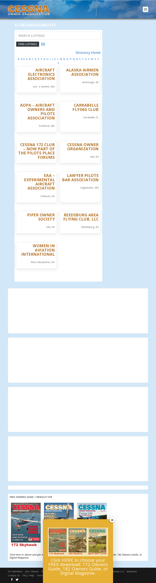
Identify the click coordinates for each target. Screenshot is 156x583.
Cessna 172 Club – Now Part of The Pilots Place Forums (36, 151)
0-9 (23, 59)
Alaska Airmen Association (82, 72)
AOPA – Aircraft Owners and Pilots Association (37, 111)
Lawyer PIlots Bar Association (80, 177)
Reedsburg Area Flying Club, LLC (81, 217)
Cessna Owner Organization (83, 146)
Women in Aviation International (38, 250)
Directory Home (88, 53)
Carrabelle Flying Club (85, 107)
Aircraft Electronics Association (41, 74)
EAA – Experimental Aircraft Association (39, 182)
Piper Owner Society (41, 217)
